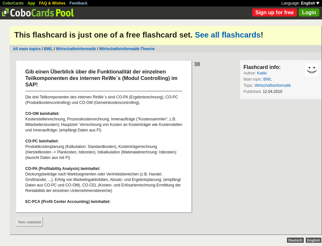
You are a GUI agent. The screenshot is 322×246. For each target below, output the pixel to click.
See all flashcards (228, 34)
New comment (29, 222)
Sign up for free (274, 12)
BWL (48, 49)
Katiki (261, 73)
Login (309, 12)
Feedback (78, 3)
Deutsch (295, 240)
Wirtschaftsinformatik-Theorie (127, 49)
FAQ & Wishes (52, 3)
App (31, 3)
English (310, 3)
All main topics (27, 49)
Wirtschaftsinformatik (76, 49)
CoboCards (13, 3)
